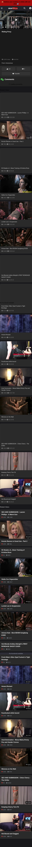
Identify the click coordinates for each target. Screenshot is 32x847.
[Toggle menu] (2, 8)
